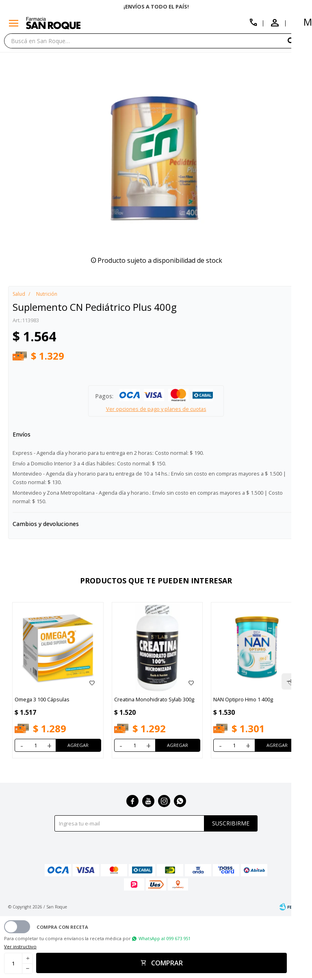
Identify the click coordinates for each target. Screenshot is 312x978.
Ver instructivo (20, 946)
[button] (298, 40)
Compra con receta (62, 927)
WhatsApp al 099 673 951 (165, 938)
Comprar (167, 962)
